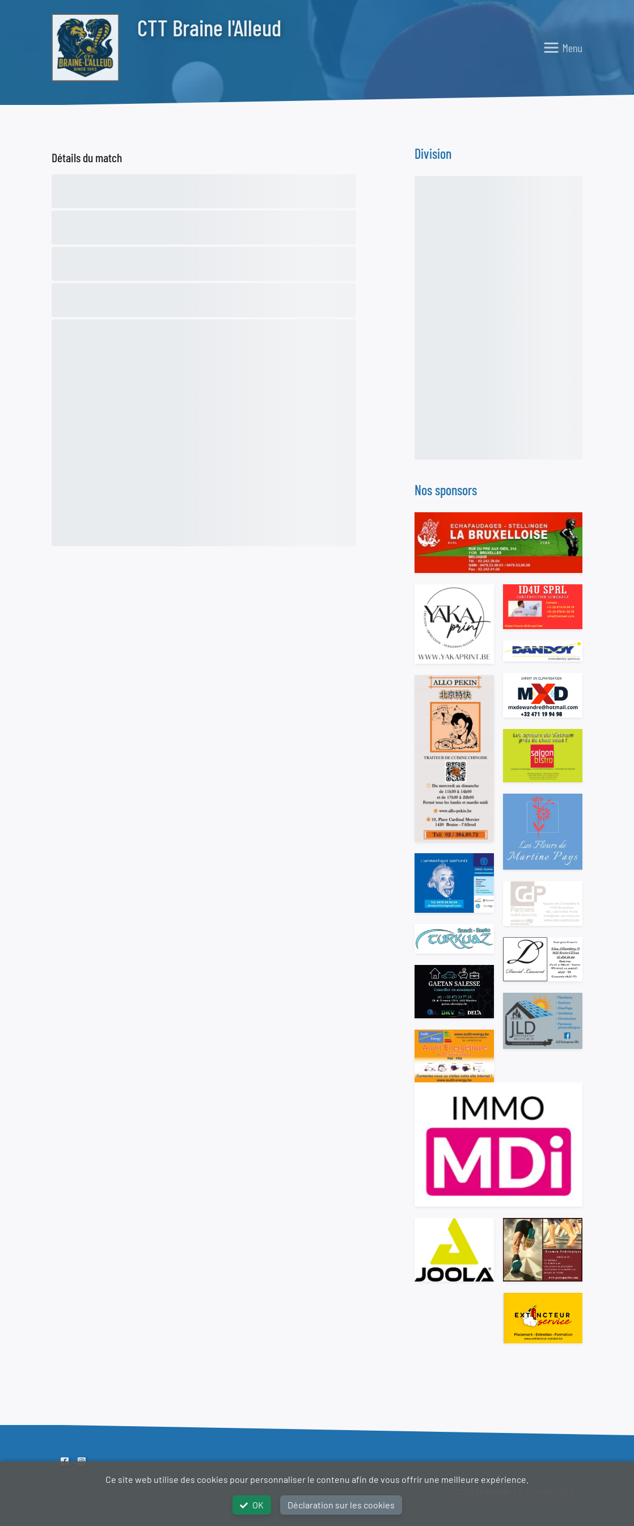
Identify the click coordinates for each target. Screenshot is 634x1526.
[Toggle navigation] (562, 47)
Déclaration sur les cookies (341, 1504)
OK (252, 1504)
